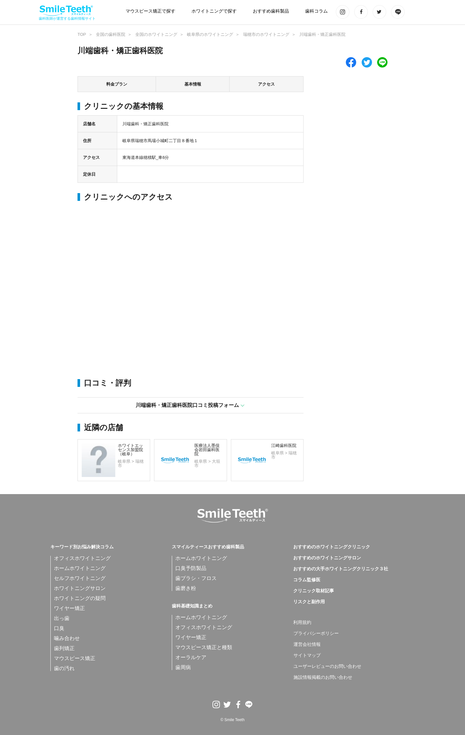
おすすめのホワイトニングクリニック (331, 547)
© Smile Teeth (233, 720)
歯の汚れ (64, 668)
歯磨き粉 (185, 588)
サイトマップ (307, 655)
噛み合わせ (67, 638)
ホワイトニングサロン (80, 588)
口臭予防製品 (190, 568)
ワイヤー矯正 (69, 608)
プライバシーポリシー (316, 633)
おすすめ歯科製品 (271, 11)
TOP (82, 34)
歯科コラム (316, 11)
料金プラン (116, 84)
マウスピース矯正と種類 (203, 647)
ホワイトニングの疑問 (80, 598)
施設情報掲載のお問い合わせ (323, 677)
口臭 (59, 628)
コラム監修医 (306, 580)
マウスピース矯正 (74, 658)
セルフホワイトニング (80, 578)
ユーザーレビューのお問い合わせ (327, 666)
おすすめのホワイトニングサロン (327, 558)
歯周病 (183, 667)
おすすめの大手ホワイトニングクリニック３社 (340, 569)
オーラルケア (190, 657)
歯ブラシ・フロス (196, 578)
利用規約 (302, 622)
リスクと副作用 (309, 602)
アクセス (266, 84)
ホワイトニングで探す (214, 11)
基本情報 (192, 84)
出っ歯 (61, 618)
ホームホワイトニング (80, 568)
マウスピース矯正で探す (150, 11)
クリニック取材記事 (313, 591)
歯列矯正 (64, 648)
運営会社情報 (307, 644)
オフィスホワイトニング (82, 558)
